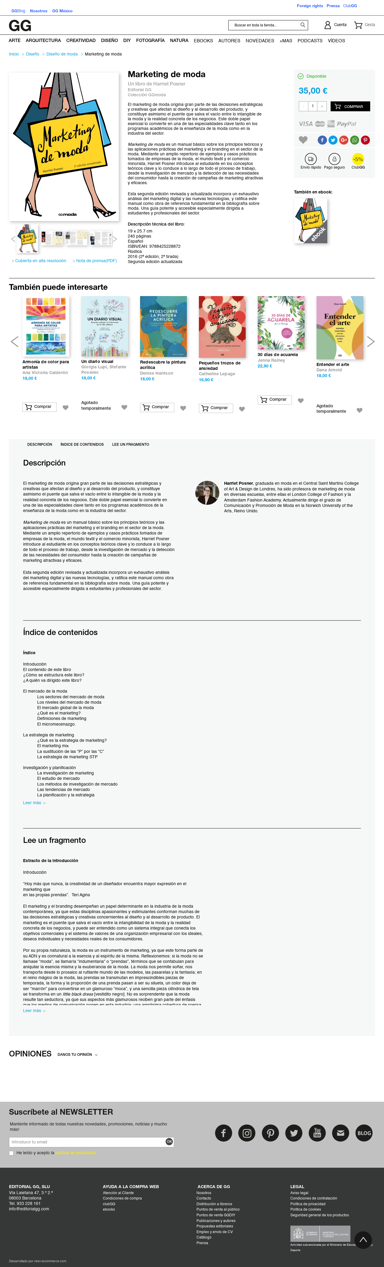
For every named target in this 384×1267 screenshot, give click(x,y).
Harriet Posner (169, 84)
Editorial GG (140, 90)
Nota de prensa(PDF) (95, 261)
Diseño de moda (62, 54)
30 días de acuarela (278, 355)
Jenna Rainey (271, 361)
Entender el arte (332, 365)
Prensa (202, 1243)
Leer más (34, 803)
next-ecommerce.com (50, 1261)
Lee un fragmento (130, 444)
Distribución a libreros (214, 1204)
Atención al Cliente (118, 1193)
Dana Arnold (329, 370)
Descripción (39, 444)
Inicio (14, 54)
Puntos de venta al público (218, 1210)
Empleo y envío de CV (214, 1232)
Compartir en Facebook (322, 140)
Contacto (203, 1198)
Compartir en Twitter (333, 140)
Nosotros (203, 1193)
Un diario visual (97, 362)
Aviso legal (299, 1193)
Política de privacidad (308, 1204)
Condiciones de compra (122, 1198)
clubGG (109, 1204)
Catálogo (204, 1237)
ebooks (109, 1210)
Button (354, 140)
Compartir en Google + (344, 140)
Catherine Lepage (217, 374)
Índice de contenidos (82, 444)
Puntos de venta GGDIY (215, 1215)
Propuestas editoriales (214, 1226)
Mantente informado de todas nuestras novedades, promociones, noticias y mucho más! (88, 1127)
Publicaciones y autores (216, 1221)
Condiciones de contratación (313, 1198)
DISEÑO (32, 54)
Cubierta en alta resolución (40, 261)
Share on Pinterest (365, 140)
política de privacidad (76, 1153)
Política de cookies (305, 1210)
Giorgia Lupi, (95, 367)
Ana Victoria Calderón (45, 373)
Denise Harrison (156, 374)
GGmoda (157, 95)
